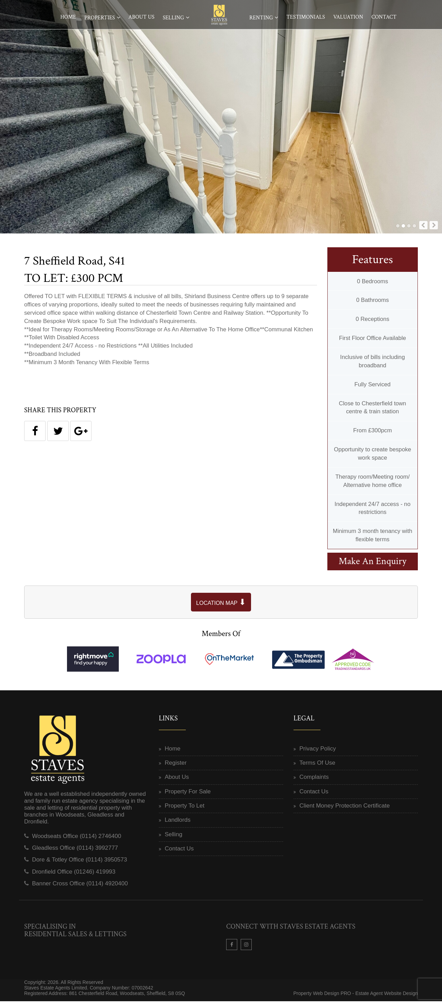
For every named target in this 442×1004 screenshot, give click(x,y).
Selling (173, 17)
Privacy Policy (317, 751)
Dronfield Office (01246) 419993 (74, 874)
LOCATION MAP (221, 604)
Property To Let (184, 808)
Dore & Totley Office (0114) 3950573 (79, 862)
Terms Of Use (317, 765)
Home (68, 17)
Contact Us (179, 851)
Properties (99, 17)
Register (175, 765)
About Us (141, 17)
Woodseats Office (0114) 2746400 (76, 838)
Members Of (221, 636)
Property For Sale (188, 794)
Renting (261, 17)
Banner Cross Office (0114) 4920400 (80, 886)
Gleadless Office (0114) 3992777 (75, 850)
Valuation (348, 17)
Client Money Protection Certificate (344, 808)
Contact (383, 17)
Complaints (314, 779)
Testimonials (305, 17)
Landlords (178, 822)
